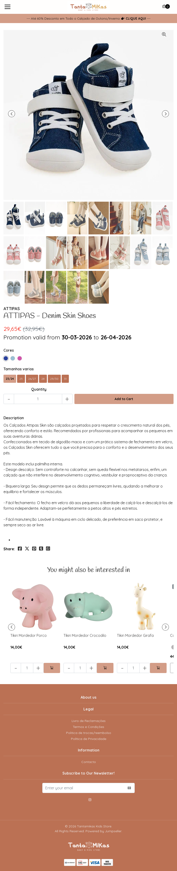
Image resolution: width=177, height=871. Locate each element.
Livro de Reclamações (89, 721)
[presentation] (11, 113)
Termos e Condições (88, 727)
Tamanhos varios (18, 369)
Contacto (88, 762)
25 (21, 378)
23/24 (10, 378)
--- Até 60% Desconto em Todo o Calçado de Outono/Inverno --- (88, 18)
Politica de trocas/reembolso (88, 733)
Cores (8, 350)
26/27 (32, 378)
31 (65, 378)
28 (43, 378)
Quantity (38, 389)
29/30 (54, 378)
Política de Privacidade (88, 739)
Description (13, 418)
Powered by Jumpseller (103, 831)
